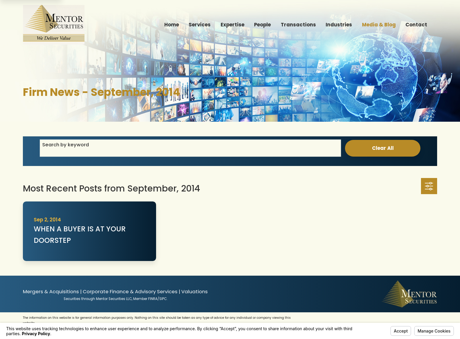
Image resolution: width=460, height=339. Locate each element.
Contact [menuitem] (416, 24)
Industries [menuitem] (339, 24)
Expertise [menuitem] (232, 24)
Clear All (383, 148)
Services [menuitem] (200, 24)
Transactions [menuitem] (298, 24)
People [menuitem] (262, 24)
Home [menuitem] (171, 24)
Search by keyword (65, 145)
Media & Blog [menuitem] (379, 24)
